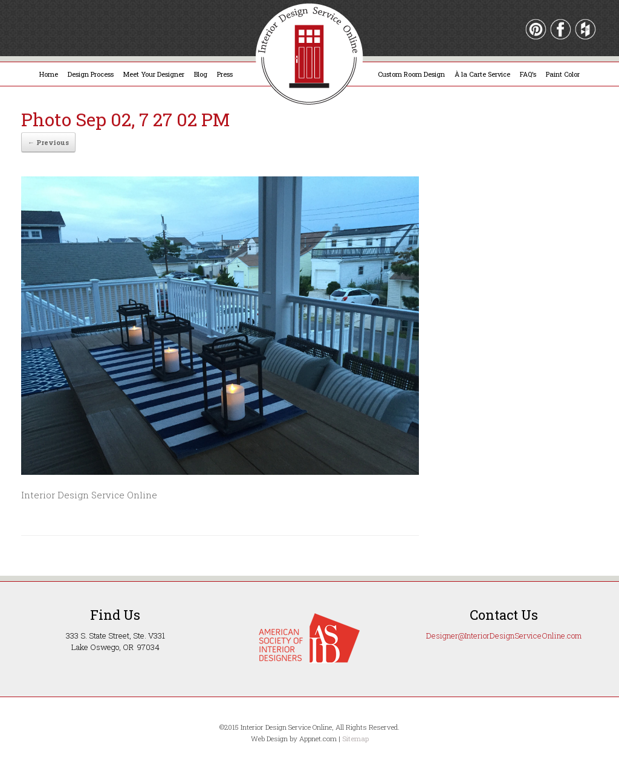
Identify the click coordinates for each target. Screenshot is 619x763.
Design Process (91, 74)
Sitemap (355, 738)
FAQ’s (528, 74)
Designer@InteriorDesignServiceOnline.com (504, 635)
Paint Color (563, 74)
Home (48, 74)
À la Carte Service (482, 74)
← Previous (48, 142)
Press (225, 74)
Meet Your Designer (153, 74)
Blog (200, 74)
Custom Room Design (411, 74)
